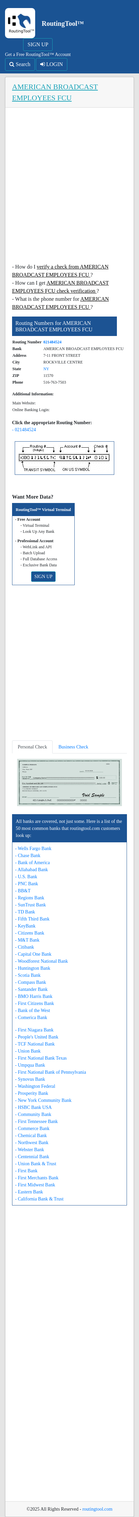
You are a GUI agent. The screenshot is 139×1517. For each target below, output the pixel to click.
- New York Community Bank (43, 1100)
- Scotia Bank (28, 975)
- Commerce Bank (32, 1128)
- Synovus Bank (30, 1079)
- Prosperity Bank (31, 1093)
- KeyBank (25, 926)
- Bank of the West (32, 1010)
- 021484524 (24, 429)
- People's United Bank (36, 1037)
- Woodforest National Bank (41, 961)
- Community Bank (33, 1114)
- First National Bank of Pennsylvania (50, 1072)
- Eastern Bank (29, 1191)
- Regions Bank (29, 897)
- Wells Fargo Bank (33, 848)
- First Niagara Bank (34, 1029)
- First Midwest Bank (35, 1184)
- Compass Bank (30, 982)
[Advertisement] (69, 187)
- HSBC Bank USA (33, 1107)
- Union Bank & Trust (35, 1163)
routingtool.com (97, 1509)
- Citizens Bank (29, 933)
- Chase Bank (27, 855)
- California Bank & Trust (39, 1198)
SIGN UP (37, 44)
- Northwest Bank (32, 1142)
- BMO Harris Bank (34, 996)
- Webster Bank (29, 1149)
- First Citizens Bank (34, 1003)
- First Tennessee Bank (36, 1121)
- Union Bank (28, 1051)
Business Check (73, 746)
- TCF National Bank (35, 1044)
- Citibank (24, 947)
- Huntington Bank (32, 968)
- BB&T (22, 890)
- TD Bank (25, 911)
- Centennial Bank (32, 1156)
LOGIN (51, 64)
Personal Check (32, 746)
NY (46, 369)
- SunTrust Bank (30, 904)
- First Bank (26, 1170)
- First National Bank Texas (41, 1058)
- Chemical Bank (31, 1135)
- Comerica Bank (31, 1017)
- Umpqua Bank (30, 1065)
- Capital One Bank (33, 954)
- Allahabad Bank (31, 869)
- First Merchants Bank (36, 1177)
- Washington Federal (35, 1086)
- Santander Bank (31, 989)
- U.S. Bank (26, 876)
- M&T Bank (27, 940)
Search (19, 64)
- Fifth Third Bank (32, 918)
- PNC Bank (26, 883)
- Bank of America (32, 862)
